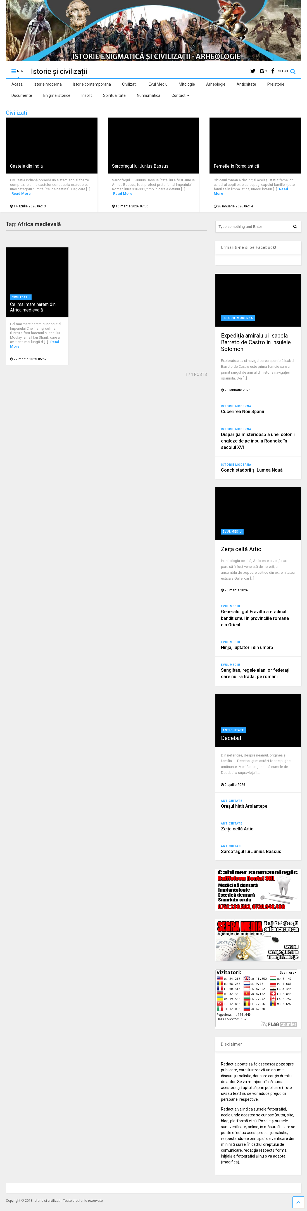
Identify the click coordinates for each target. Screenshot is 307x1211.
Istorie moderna (48, 84)
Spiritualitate (114, 95)
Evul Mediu (158, 84)
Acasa (17, 84)
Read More (21, 193)
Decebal (231, 738)
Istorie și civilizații (59, 71)
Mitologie (187, 84)
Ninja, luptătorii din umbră (247, 647)
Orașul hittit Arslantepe (244, 806)
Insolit (87, 95)
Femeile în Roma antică (236, 166)
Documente (21, 95)
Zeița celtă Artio (241, 549)
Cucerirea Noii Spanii (242, 411)
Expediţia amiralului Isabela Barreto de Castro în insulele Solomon (256, 342)
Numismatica (148, 95)
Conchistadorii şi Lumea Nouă (252, 470)
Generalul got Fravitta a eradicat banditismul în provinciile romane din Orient (255, 618)
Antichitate (246, 84)
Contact (181, 95)
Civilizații (17, 112)
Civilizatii (129, 84)
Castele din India (26, 166)
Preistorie (275, 84)
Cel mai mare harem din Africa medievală (33, 307)
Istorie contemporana (92, 84)
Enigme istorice (56, 95)
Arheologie (215, 84)
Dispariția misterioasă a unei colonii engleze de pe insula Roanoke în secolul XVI (258, 441)
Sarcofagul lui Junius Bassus (140, 166)
